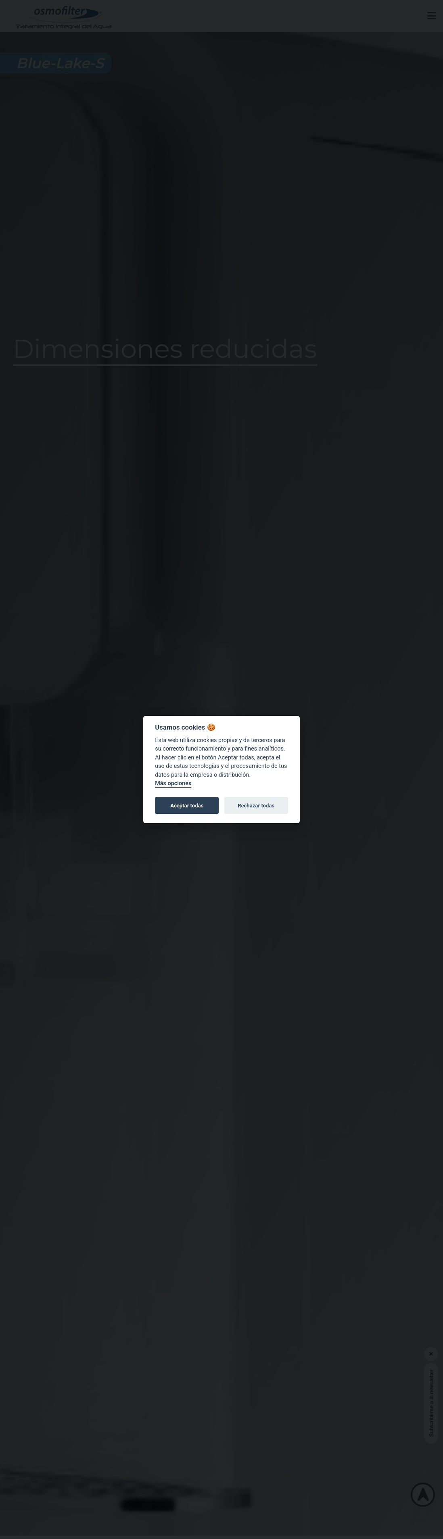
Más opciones (173, 783)
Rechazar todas (256, 806)
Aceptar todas (186, 806)
